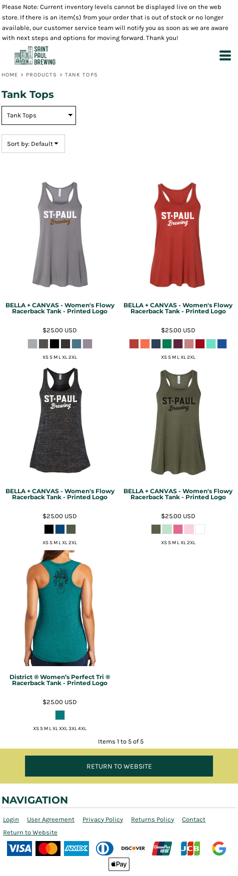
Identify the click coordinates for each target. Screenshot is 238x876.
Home (10, 74)
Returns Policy (152, 819)
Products (42, 74)
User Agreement (50, 819)
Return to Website (30, 832)
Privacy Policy (102, 819)
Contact (194, 819)
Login (11, 819)
